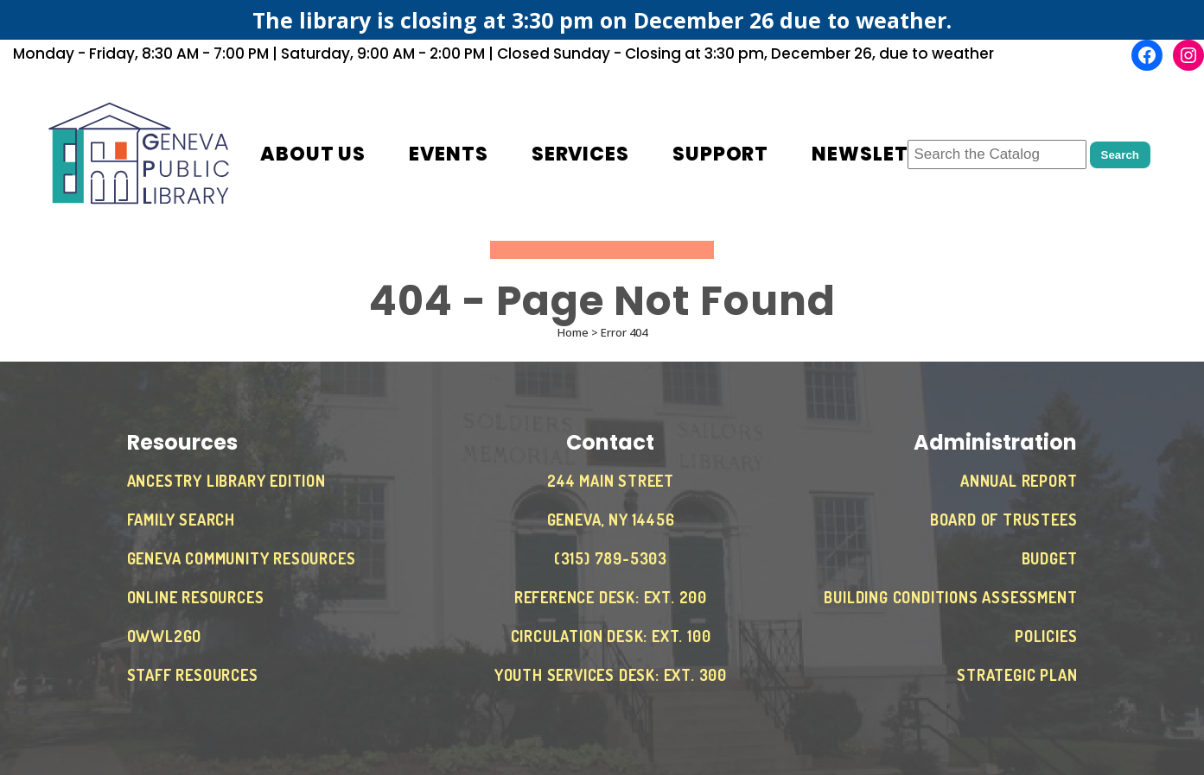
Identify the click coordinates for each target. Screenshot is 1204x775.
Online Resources (195, 597)
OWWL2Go (164, 636)
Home (573, 332)
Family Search (181, 519)
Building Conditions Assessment (950, 597)
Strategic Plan (1017, 674)
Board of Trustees (1004, 519)
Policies (1046, 636)
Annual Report (1018, 480)
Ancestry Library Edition (226, 480)
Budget (1050, 558)
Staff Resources (192, 674)
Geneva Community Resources (241, 558)
